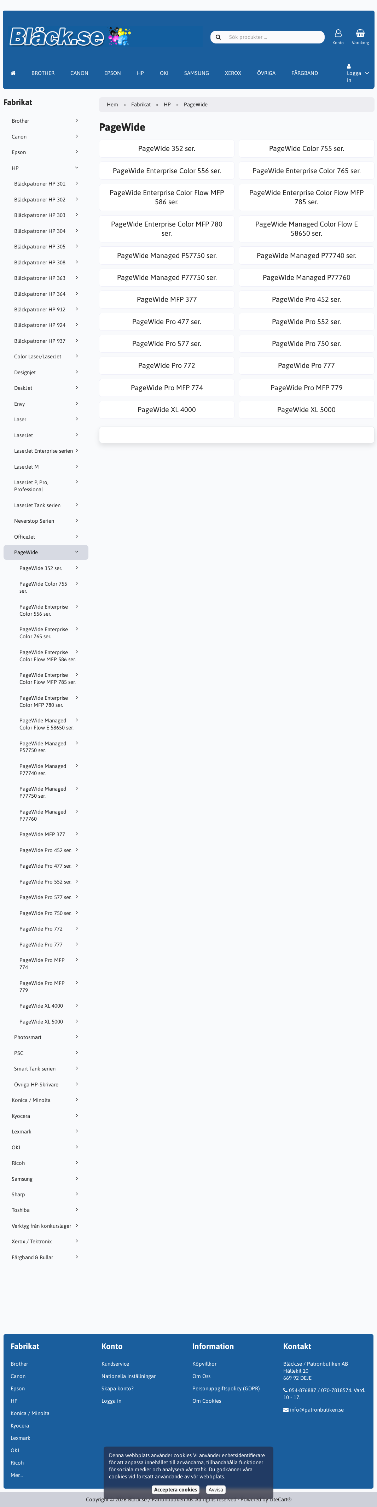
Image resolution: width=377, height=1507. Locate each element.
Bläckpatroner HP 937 (47, 341)
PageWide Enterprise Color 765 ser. (49, 632)
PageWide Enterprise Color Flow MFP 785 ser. (49, 678)
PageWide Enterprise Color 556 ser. (49, 610)
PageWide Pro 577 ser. (49, 897)
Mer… (17, 1475)
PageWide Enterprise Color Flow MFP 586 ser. (49, 655)
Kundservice (115, 1364)
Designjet (47, 372)
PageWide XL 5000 (49, 1021)
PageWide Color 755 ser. (49, 587)
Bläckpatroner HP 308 (47, 262)
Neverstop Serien (47, 520)
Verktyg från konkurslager (46, 1225)
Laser (47, 419)
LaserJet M (47, 466)
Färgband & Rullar (46, 1257)
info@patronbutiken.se (317, 1410)
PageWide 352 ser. (49, 568)
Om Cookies (206, 1401)
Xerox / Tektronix (46, 1241)
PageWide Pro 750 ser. (49, 913)
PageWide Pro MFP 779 (49, 986)
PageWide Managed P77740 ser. (49, 769)
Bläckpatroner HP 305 (47, 246)
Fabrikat (141, 104)
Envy (47, 403)
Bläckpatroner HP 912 (47, 309)
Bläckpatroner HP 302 (47, 199)
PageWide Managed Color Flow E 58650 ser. (49, 724)
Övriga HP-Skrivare (47, 1084)
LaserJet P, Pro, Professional (47, 485)
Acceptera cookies (175, 1490)
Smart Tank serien (47, 1068)
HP (140, 73)
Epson (46, 152)
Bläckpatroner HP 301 (47, 183)
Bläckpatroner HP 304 (47, 231)
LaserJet (47, 435)
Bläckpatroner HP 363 (47, 278)
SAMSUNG (196, 73)
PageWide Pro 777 (49, 944)
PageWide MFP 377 (49, 834)
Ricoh (46, 1163)
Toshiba (46, 1210)
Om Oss (201, 1376)
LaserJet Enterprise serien (47, 450)
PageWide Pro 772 (49, 928)
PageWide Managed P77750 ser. (49, 792)
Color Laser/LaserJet (47, 356)
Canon (46, 136)
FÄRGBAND (304, 73)
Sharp (46, 1194)
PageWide (47, 552)
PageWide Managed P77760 (49, 815)
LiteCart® (280, 1499)
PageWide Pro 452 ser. (49, 850)
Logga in (354, 73)
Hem (112, 104)
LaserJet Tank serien (47, 505)
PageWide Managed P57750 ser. (49, 747)
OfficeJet (47, 536)
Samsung (46, 1178)
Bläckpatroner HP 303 (47, 215)
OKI (164, 73)
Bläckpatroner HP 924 (47, 325)
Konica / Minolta (46, 1100)
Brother (46, 120)
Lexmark (46, 1131)
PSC (47, 1053)
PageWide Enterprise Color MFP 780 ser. (49, 701)
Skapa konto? (118, 1388)
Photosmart (47, 1037)
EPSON (112, 73)
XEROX (233, 73)
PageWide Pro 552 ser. (49, 881)
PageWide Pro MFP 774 (49, 963)
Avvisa (216, 1490)
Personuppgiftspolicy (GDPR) (226, 1388)
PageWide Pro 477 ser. (49, 865)
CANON (79, 73)
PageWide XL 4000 (49, 1005)
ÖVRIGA (266, 73)
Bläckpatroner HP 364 (47, 294)
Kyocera (46, 1116)
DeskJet (47, 388)
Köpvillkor (204, 1364)
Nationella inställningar (129, 1376)
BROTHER (42, 73)
